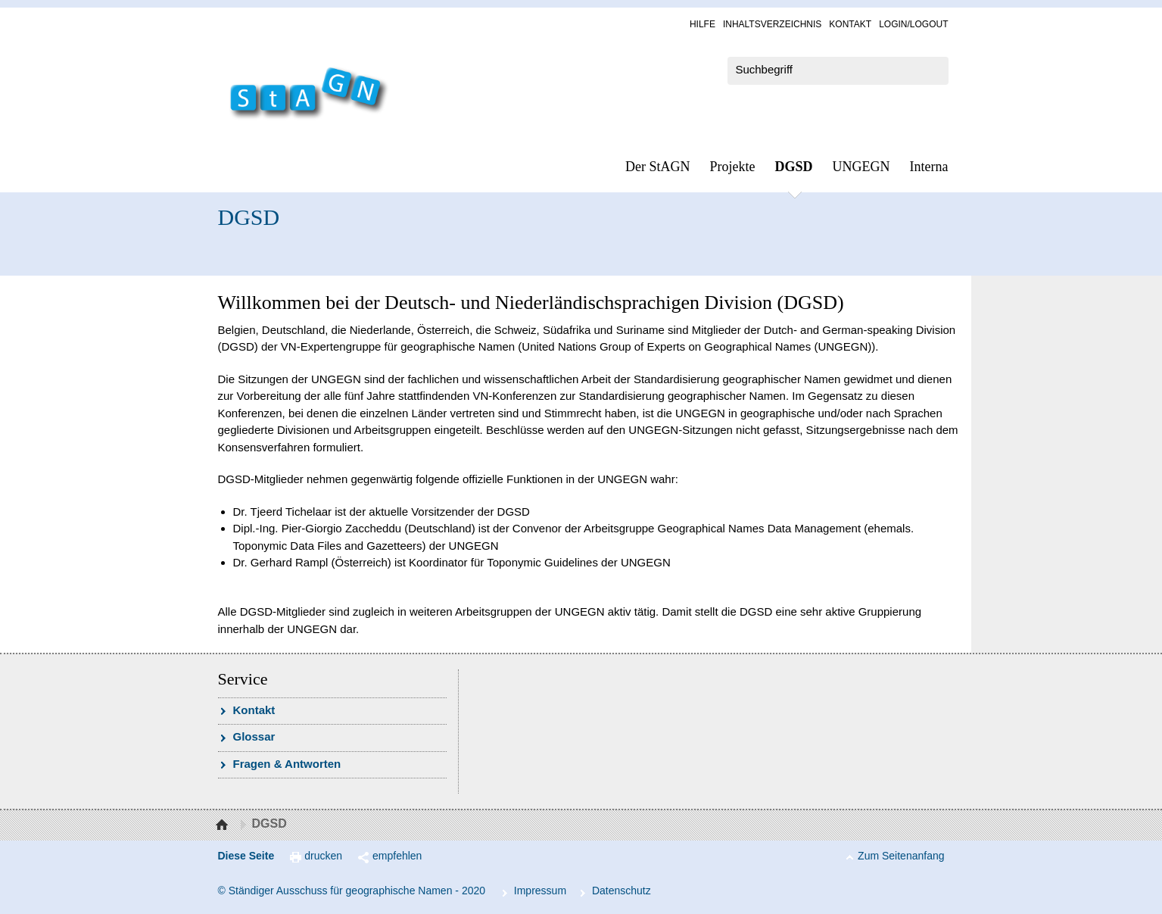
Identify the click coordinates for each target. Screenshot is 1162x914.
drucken (323, 856)
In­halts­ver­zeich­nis (772, 24)
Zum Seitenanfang (901, 856)
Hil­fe (702, 24)
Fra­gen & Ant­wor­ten (287, 763)
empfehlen (397, 856)
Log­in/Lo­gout (913, 24)
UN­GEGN (861, 166)
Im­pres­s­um (540, 890)
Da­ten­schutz (621, 890)
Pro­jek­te (732, 166)
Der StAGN (657, 166)
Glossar (254, 736)
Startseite (223, 825)
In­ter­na (929, 166)
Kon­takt (850, 24)
